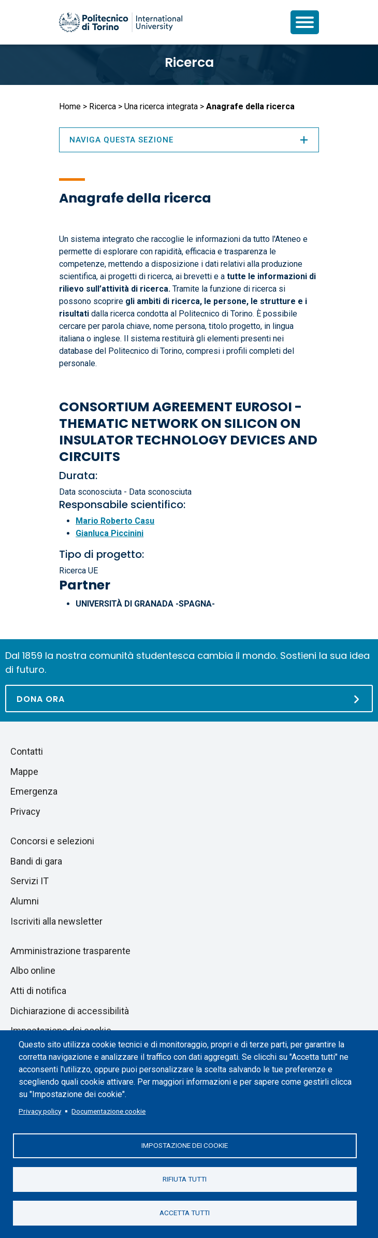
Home (70, 106)
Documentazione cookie (108, 1111)
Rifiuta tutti (185, 1179)
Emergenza (33, 791)
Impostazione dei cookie (184, 1145)
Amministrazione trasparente (70, 950)
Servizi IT (29, 880)
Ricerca (189, 62)
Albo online (32, 970)
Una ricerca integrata (161, 106)
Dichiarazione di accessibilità (69, 1010)
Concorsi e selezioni (52, 841)
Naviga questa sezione (189, 140)
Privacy (25, 811)
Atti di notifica (38, 990)
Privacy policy (40, 1111)
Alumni (24, 901)
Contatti (26, 751)
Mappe (24, 771)
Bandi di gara (36, 861)
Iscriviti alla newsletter (56, 921)
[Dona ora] (189, 698)
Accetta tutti (184, 1212)
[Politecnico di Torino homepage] (120, 22)
